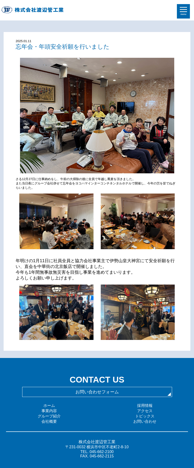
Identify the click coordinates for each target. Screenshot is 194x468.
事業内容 (49, 411)
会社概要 (49, 421)
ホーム (49, 405)
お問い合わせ (144, 421)
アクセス (145, 411)
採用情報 (145, 405)
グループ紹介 (49, 416)
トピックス (144, 416)
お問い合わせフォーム (97, 392)
